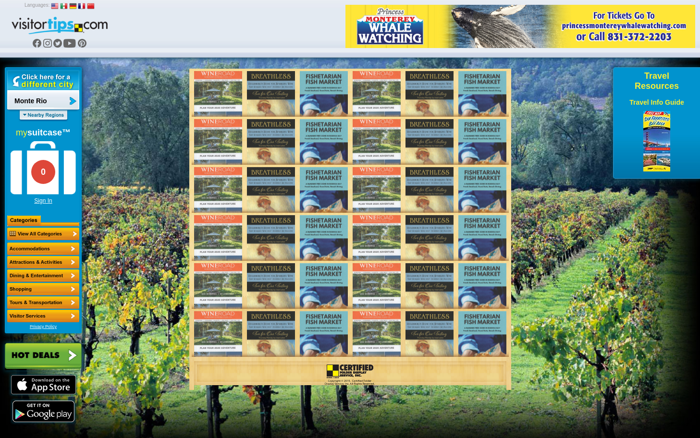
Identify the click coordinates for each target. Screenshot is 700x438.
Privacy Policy (43, 326)
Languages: (37, 5)
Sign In (43, 200)
